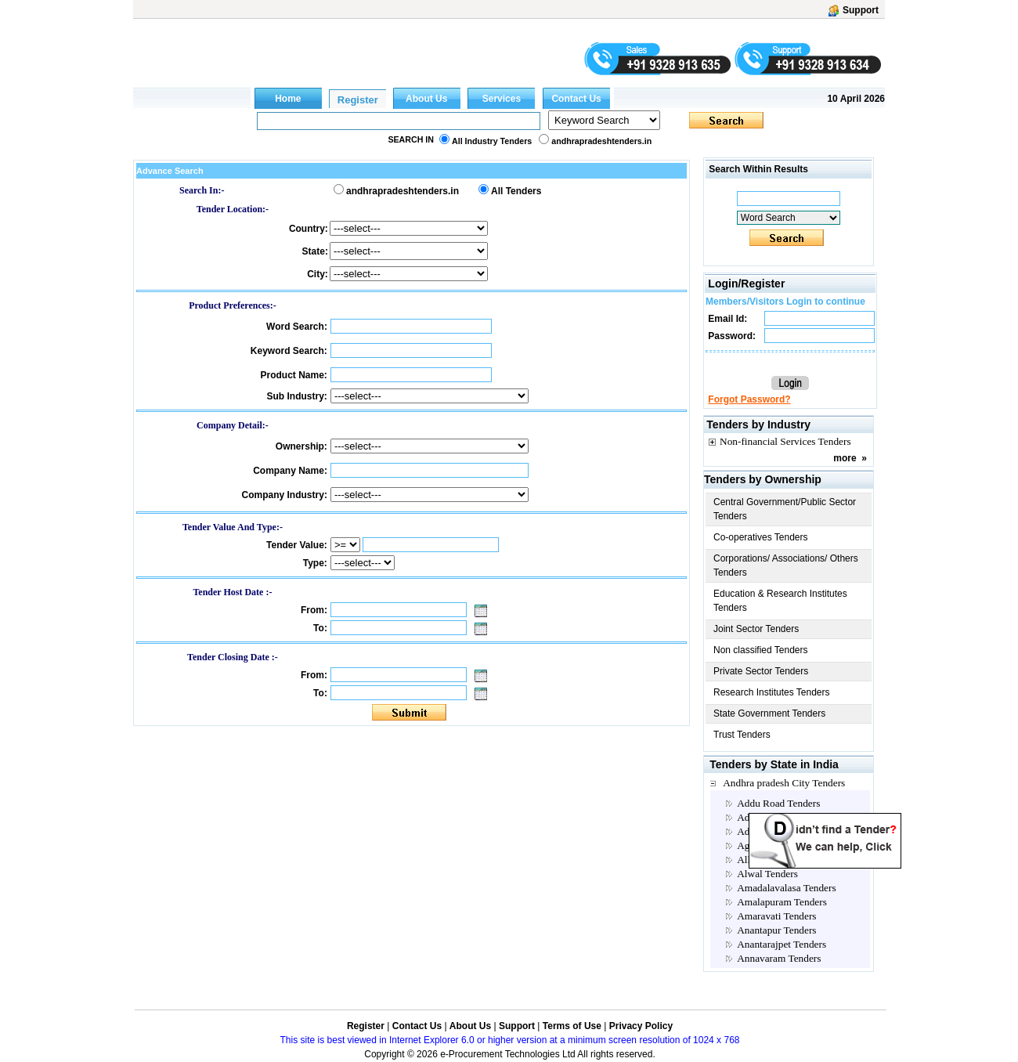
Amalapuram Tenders (782, 902)
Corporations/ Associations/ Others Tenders (785, 565)
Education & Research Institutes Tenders (780, 600)
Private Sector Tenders (760, 671)
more (844, 458)
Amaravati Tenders (776, 916)
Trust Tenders (742, 734)
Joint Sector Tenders (756, 628)
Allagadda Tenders (776, 859)
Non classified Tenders (760, 650)
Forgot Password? (749, 399)
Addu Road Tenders (778, 803)
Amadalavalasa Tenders (786, 888)
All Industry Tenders (492, 141)
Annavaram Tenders (779, 958)
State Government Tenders (769, 713)
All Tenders (516, 191)
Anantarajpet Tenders (781, 944)
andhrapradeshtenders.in (601, 141)
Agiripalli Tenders (775, 845)
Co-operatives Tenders (760, 537)
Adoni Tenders (767, 831)
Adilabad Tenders (773, 817)
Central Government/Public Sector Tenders (784, 509)
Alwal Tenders (767, 874)
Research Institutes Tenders (771, 692)
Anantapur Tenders (776, 930)
